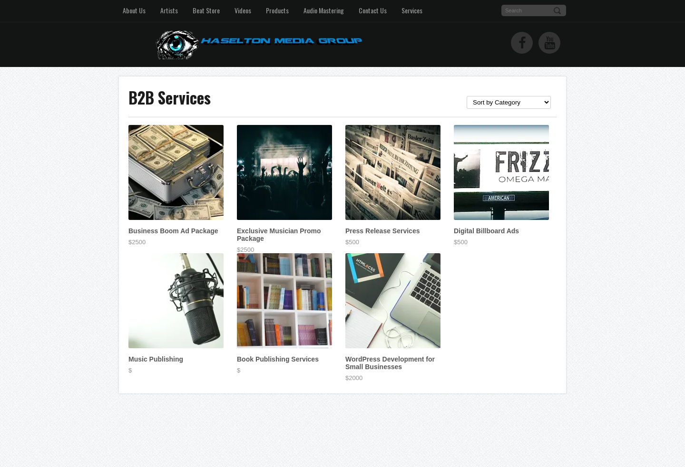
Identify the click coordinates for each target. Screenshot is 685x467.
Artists (169, 10)
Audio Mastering (323, 10)
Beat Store (206, 10)
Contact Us (373, 10)
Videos (243, 10)
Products (277, 10)
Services (411, 10)
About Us (134, 10)
